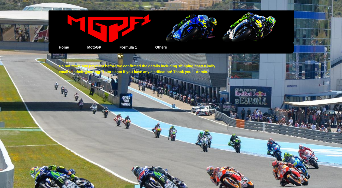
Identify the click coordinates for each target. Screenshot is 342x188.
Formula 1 (128, 47)
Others (161, 47)
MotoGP (94, 47)
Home (64, 47)
